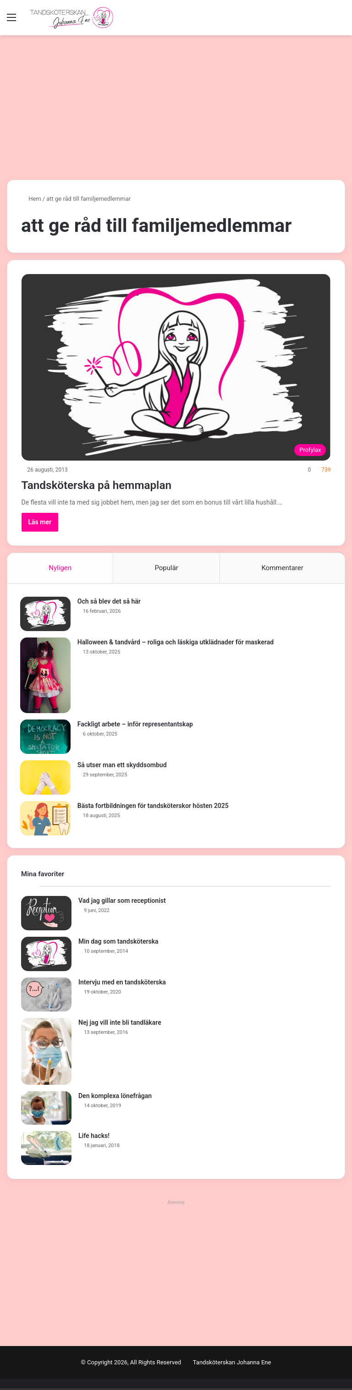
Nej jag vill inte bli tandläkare (119, 1024)
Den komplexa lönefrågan (115, 1097)
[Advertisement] (176, 104)
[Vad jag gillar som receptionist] (46, 915)
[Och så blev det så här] (46, 615)
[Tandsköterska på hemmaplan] (176, 367)
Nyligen (60, 568)
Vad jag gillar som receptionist (122, 903)
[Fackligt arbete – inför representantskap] (46, 737)
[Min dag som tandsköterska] (46, 956)
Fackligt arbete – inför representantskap (136, 725)
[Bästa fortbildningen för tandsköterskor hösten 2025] (46, 819)
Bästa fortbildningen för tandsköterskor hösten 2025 (154, 806)
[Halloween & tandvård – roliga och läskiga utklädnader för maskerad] (46, 676)
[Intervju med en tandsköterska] (46, 997)
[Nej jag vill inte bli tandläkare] (46, 1053)
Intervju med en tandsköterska (122, 984)
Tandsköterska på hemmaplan (114, 484)
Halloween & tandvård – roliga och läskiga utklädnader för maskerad (176, 643)
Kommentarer (282, 568)
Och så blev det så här (110, 602)
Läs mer (40, 522)
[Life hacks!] (46, 1150)
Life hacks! (94, 1138)
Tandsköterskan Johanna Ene (232, 1364)
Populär (166, 568)
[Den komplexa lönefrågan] (46, 1110)
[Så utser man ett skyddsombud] (46, 778)
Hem (31, 198)
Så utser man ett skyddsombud (123, 765)
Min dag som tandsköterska (118, 943)
